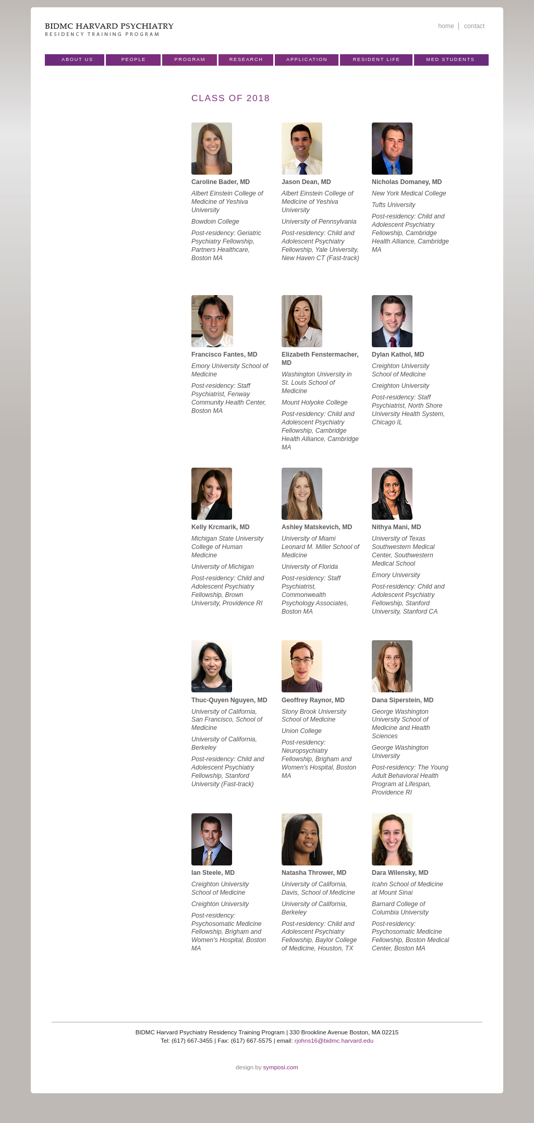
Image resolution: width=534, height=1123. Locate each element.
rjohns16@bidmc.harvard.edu (334, 1040)
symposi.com (280, 1067)
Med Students (450, 59)
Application (306, 59)
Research (246, 59)
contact (474, 26)
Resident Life (376, 59)
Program (189, 59)
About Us (77, 59)
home (446, 26)
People (134, 59)
